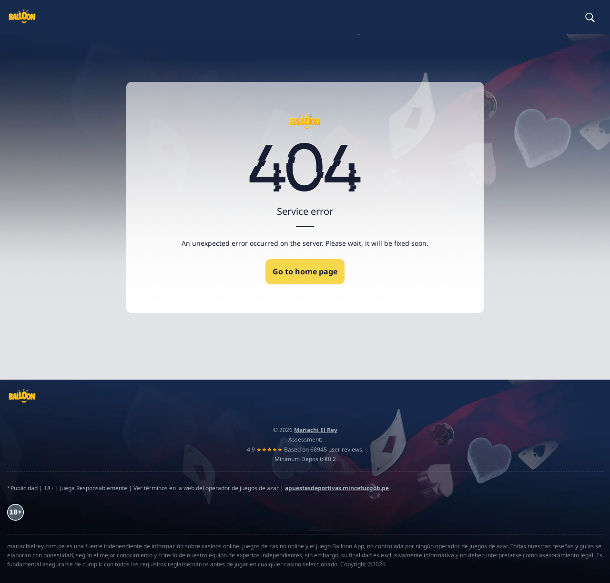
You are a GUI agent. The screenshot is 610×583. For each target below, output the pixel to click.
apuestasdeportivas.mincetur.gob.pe (337, 488)
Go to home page (305, 271)
